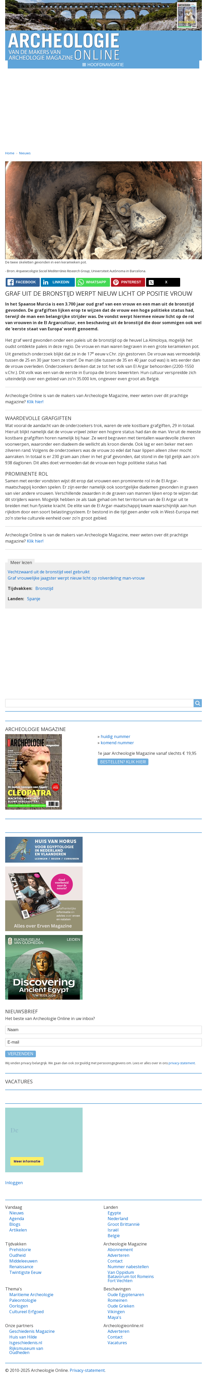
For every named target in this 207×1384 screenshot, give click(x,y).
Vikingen (116, 1311)
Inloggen (14, 1182)
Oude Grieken (121, 1306)
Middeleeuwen (23, 1261)
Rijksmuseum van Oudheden (26, 1350)
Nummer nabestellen (128, 1266)
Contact (115, 1261)
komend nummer (117, 743)
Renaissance (21, 1266)
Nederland (118, 1218)
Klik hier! (35, 402)
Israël (113, 1230)
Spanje (33, 599)
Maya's (114, 1317)
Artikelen (18, 1230)
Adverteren (118, 1255)
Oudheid (17, 1255)
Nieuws (25, 153)
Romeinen (117, 1300)
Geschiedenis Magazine (32, 1331)
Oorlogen (18, 1306)
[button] (103, 64)
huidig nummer (115, 736)
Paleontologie (22, 1300)
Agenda (16, 1218)
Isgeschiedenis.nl (25, 1342)
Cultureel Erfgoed (26, 1311)
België (114, 1235)
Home (9, 153)
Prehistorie (20, 1249)
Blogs (14, 1224)
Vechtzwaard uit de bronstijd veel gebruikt (49, 572)
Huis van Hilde (23, 1337)
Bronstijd (44, 588)
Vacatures (117, 1342)
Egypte (114, 1212)
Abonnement (120, 1249)
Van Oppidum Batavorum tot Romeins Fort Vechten (131, 1276)
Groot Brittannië (124, 1224)
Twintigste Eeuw (25, 1272)
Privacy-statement (87, 1370)
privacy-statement (182, 1063)
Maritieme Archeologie (31, 1294)
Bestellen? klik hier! (123, 762)
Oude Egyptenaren (126, 1294)
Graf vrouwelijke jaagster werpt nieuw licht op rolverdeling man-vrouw (76, 578)
